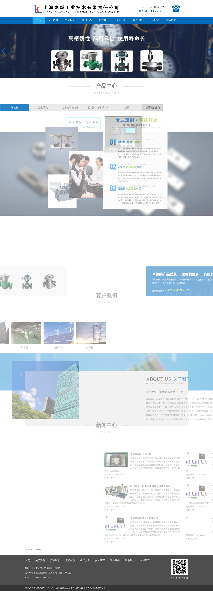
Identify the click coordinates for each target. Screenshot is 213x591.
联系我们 (154, 20)
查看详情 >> (175, 478)
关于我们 (53, 20)
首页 (38, 20)
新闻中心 (87, 20)
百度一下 (38, 550)
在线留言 (171, 20)
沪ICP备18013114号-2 (95, 588)
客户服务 (137, 20)
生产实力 (103, 20)
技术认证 (120, 20)
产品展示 (70, 20)
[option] (25, 336)
